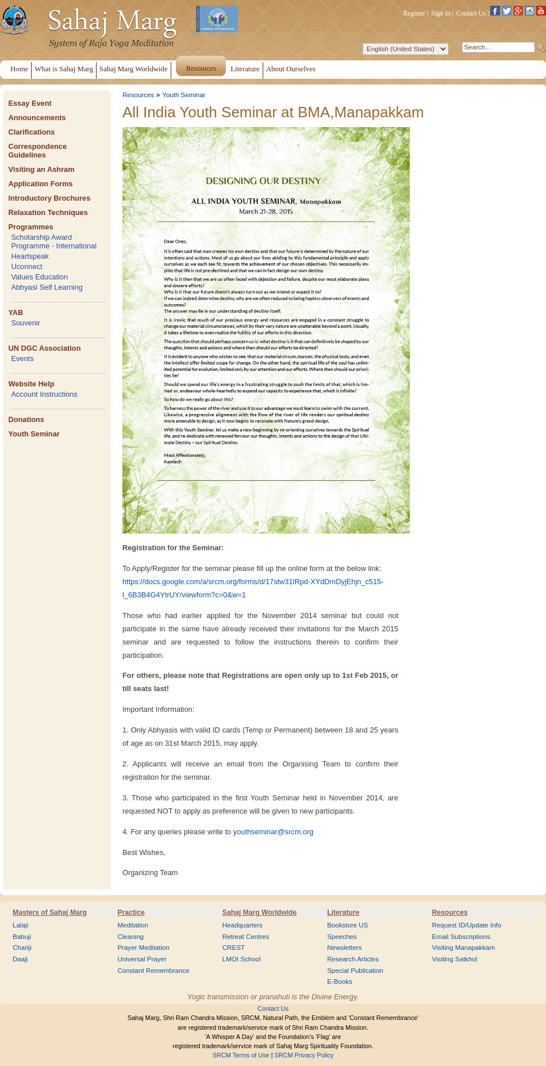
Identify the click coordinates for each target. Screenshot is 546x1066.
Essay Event (29, 103)
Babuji (22, 936)
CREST (233, 947)
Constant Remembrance (153, 970)
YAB (15, 312)
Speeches (341, 936)
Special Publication (355, 970)
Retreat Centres (246, 936)
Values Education (39, 277)
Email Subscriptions (461, 936)
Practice (130, 912)
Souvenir (25, 323)
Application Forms (40, 183)
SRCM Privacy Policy (304, 1055)
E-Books (339, 981)
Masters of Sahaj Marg (50, 912)
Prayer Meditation (143, 947)
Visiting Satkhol (455, 959)
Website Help (31, 383)
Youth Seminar (33, 434)
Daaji (20, 959)
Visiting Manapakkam (463, 947)
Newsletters (344, 947)
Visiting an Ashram (41, 169)
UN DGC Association (44, 348)
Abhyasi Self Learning (47, 287)
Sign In (441, 13)
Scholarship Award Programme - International (54, 241)
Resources (138, 94)
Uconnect (26, 266)
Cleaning (130, 936)
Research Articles (353, 959)
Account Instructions (44, 394)
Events (22, 358)
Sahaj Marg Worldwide (259, 912)
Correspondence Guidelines (37, 150)
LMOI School (241, 959)
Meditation (132, 925)
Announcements (37, 117)
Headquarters (242, 925)
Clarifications (31, 132)
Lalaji (20, 925)
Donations (26, 419)
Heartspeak (29, 256)
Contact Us (471, 13)
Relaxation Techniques (47, 212)
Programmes (30, 227)
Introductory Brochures (49, 198)
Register (414, 13)
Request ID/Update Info (467, 925)
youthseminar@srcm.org (273, 831)
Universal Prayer (141, 959)
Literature (343, 912)
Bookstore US (347, 925)
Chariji (22, 947)
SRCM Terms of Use (241, 1055)
